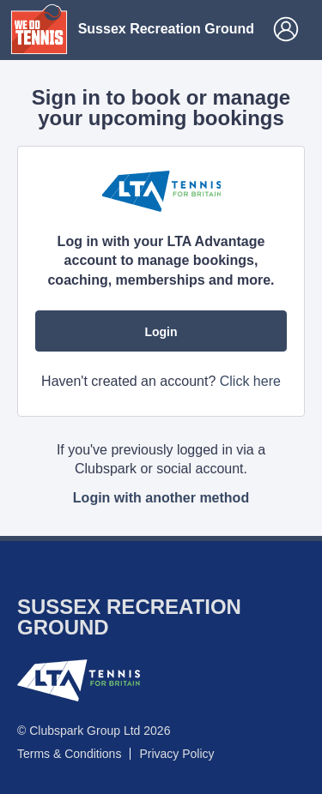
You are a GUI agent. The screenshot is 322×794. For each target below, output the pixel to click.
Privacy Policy (176, 754)
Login (160, 332)
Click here (250, 381)
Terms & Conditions (69, 754)
